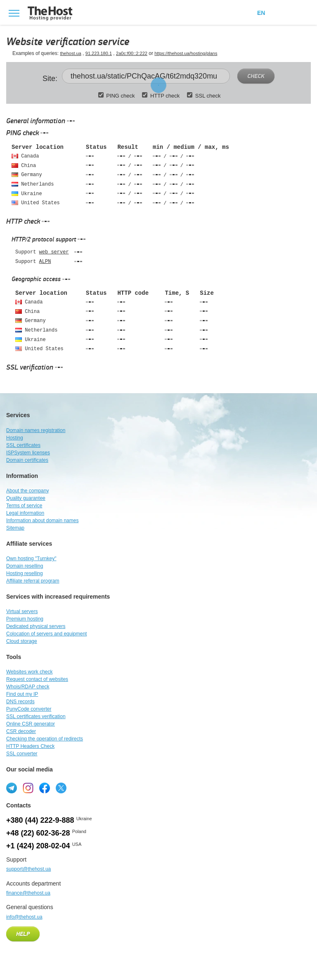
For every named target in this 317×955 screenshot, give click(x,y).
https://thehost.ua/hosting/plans (185, 53)
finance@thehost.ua (28, 893)
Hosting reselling (24, 573)
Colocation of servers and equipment (46, 634)
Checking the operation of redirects (44, 739)
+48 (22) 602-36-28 (38, 833)
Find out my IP (22, 694)
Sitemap (15, 528)
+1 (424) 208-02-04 (38, 846)
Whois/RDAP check (27, 687)
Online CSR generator (30, 724)
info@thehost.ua (24, 917)
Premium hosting (24, 619)
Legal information (25, 513)
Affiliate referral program (32, 581)
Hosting (14, 438)
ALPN (45, 262)
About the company (27, 491)
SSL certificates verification (36, 716)
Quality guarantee (25, 498)
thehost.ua (70, 53)
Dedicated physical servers (35, 626)
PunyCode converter (28, 709)
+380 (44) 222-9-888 (40, 820)
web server (54, 252)
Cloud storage (21, 641)
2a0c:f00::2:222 (131, 53)
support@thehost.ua (28, 869)
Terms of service (24, 506)
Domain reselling (24, 566)
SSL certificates (23, 445)
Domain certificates (27, 460)
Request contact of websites (37, 679)
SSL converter (22, 754)
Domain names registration (35, 430)
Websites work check (29, 672)
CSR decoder (21, 731)
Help (23, 934)
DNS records (20, 701)
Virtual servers (22, 611)
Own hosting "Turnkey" (31, 558)
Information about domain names (42, 520)
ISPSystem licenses (28, 453)
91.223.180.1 (98, 53)
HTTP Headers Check (30, 746)
